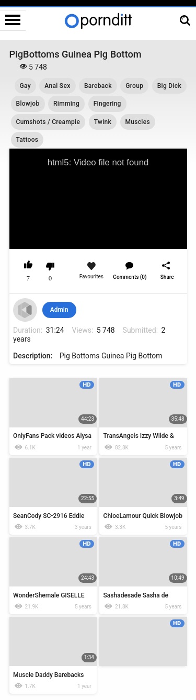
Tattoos (27, 139)
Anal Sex (57, 85)
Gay (25, 85)
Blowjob (28, 103)
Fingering (107, 103)
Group (134, 85)
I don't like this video (50, 266)
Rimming (66, 103)
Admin (59, 309)
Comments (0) (129, 277)
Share (167, 277)
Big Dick (169, 85)
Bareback (98, 85)
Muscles (137, 122)
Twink (102, 122)
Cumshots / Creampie (48, 122)
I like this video (28, 266)
